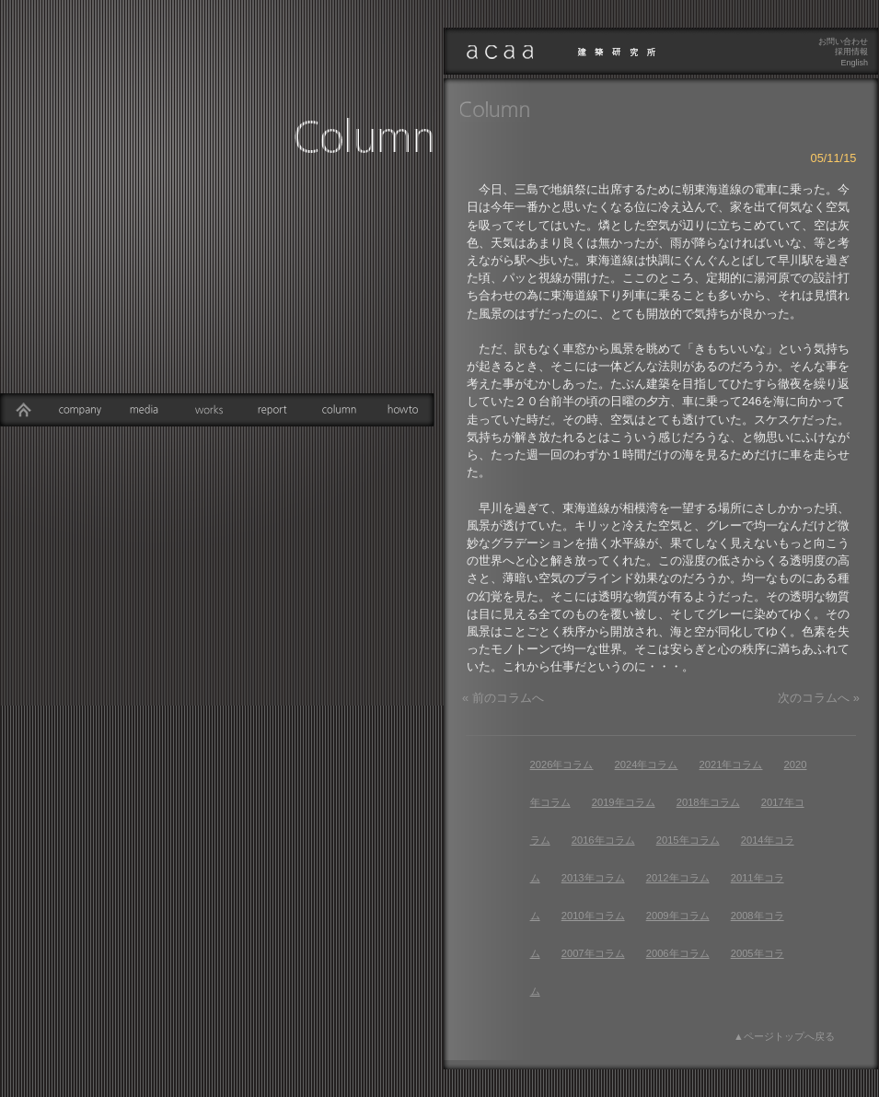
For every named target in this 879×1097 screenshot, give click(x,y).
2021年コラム (731, 764)
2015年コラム (688, 840)
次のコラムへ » (819, 698)
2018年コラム (708, 802)
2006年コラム (678, 953)
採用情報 (851, 51)
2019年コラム (623, 802)
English (854, 62)
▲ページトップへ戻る (784, 1036)
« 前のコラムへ (503, 698)
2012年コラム (678, 877)
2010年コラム (593, 915)
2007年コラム (593, 953)
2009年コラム (678, 915)
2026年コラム (562, 764)
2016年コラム (603, 840)
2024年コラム (646, 764)
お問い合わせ (843, 41)
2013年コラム (593, 877)
